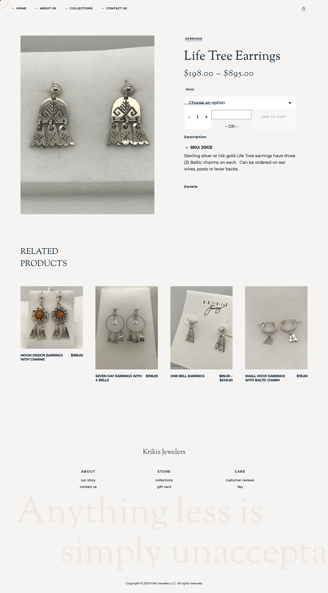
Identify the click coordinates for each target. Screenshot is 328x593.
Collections (81, 8)
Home (21, 8)
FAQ (239, 487)
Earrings (193, 38)
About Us (48, 8)
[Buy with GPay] (231, 114)
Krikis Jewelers (164, 452)
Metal (190, 89)
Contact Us (116, 8)
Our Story (88, 480)
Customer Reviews (240, 480)
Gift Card (164, 487)
